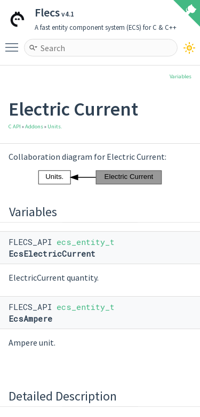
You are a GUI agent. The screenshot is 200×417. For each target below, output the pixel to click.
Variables (180, 76)
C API (15, 126)
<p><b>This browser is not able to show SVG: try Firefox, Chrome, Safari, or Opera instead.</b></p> (100, 177)
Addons (34, 126)
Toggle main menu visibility (14, 42)
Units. (54, 126)
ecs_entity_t (86, 241)
